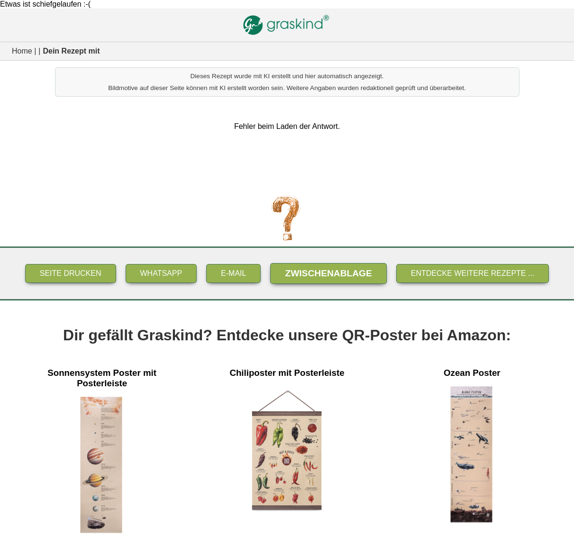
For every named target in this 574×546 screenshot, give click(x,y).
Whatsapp (161, 273)
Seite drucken (70, 273)
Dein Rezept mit (71, 51)
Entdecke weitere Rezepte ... (472, 273)
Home (22, 51)
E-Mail (233, 273)
